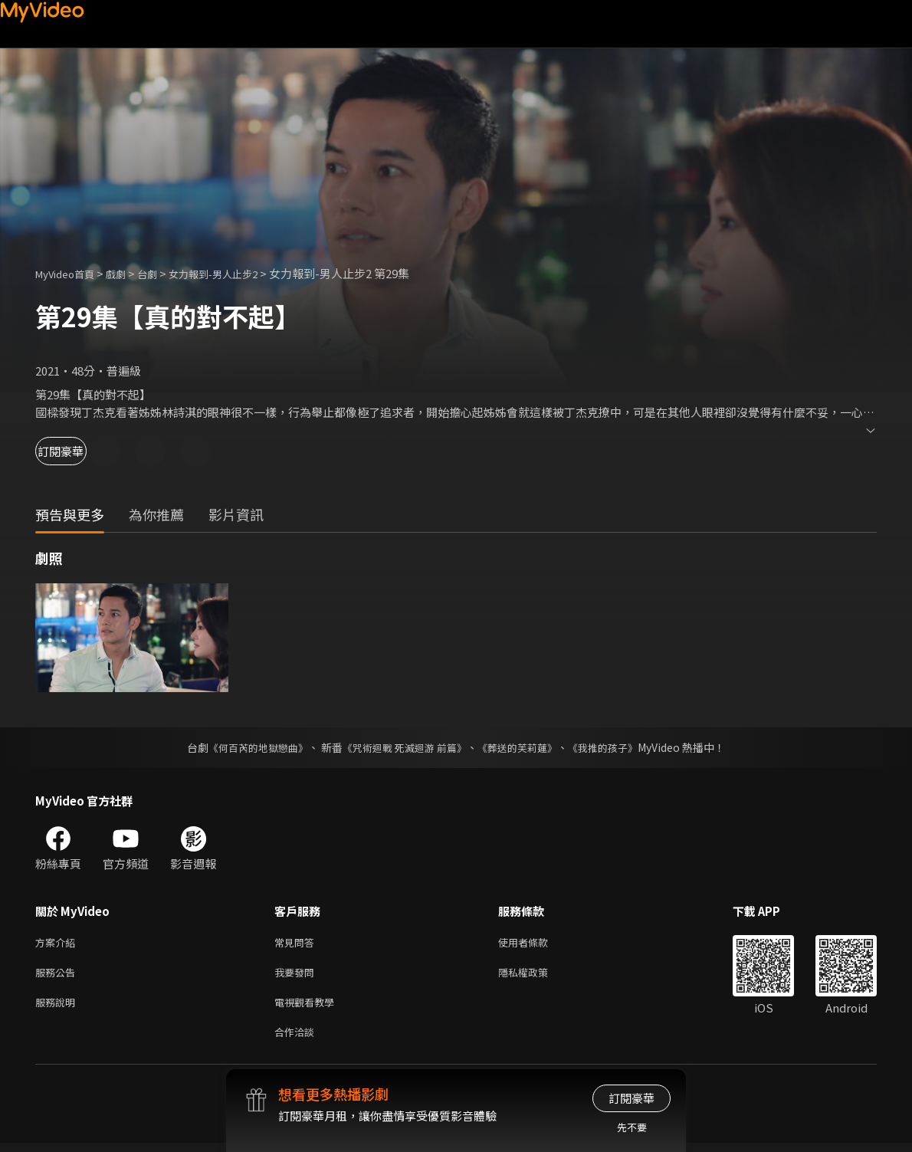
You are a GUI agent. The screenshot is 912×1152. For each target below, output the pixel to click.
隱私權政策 (536, 975)
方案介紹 (58, 943)
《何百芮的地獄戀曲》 (248, 747)
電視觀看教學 (308, 1007)
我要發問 (297, 975)
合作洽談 (297, 1040)
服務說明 (58, 1007)
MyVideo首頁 (70, 273)
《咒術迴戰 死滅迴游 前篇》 (403, 747)
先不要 (632, 1127)
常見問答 (297, 943)
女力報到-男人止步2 (236, 273)
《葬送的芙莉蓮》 (523, 747)
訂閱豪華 (77, 451)
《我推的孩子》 (614, 747)
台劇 (162, 273)
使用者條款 (536, 943)
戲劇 (127, 273)
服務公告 (58, 975)
